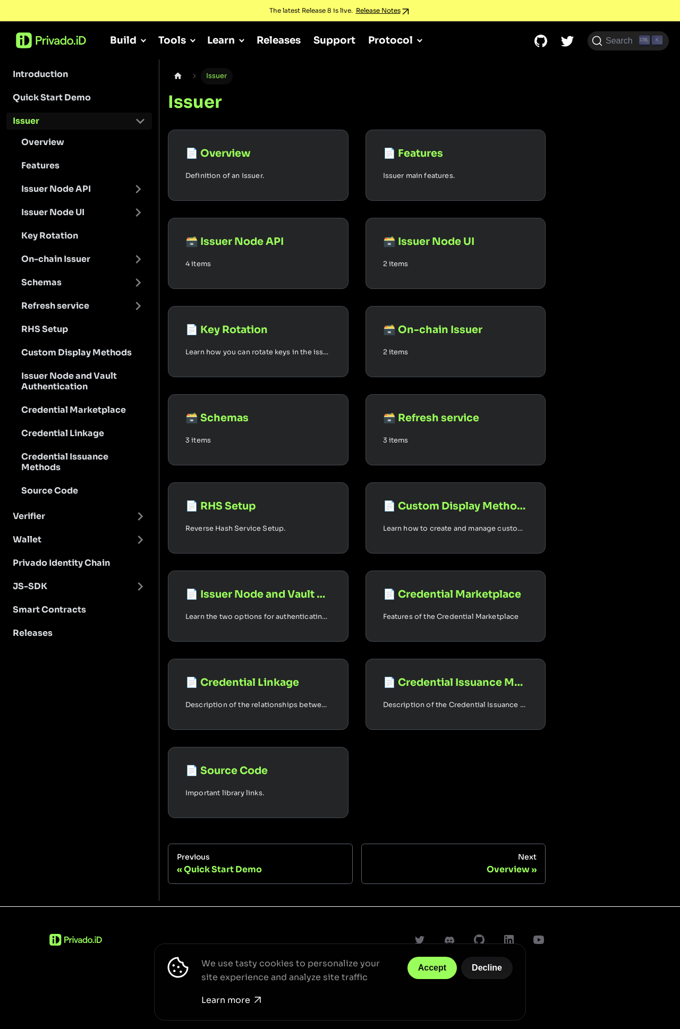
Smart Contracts (49, 609)
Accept (432, 967)
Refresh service (55, 305)
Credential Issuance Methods (64, 462)
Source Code (49, 490)
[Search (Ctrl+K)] (628, 40)
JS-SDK (30, 586)
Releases (279, 40)
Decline (487, 967)
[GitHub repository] (541, 40)
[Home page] (178, 76)
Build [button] (123, 40)
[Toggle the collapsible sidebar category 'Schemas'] (138, 282)
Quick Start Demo (52, 97)
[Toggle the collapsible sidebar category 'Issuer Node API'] (138, 189)
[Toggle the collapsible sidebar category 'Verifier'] (140, 516)
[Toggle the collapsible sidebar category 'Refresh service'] (138, 305)
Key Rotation (49, 235)
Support (334, 40)
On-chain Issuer (55, 259)
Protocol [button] (390, 40)
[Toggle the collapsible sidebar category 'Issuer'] (140, 121)
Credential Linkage (62, 433)
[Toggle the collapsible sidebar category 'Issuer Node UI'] (138, 212)
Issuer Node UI (52, 212)
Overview (42, 142)
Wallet (27, 539)
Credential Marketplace (73, 409)
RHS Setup (44, 329)
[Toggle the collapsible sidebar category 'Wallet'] (140, 539)
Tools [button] (172, 40)
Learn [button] (221, 40)
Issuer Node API (56, 188)
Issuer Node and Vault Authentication (69, 381)
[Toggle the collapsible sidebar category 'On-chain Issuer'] (138, 259)
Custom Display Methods (76, 352)
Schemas (41, 282)
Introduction (40, 74)
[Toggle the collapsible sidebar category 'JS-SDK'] (140, 586)
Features (40, 165)
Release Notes (378, 10)
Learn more (231, 1000)
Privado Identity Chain (61, 562)
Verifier (29, 516)
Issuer (26, 120)
